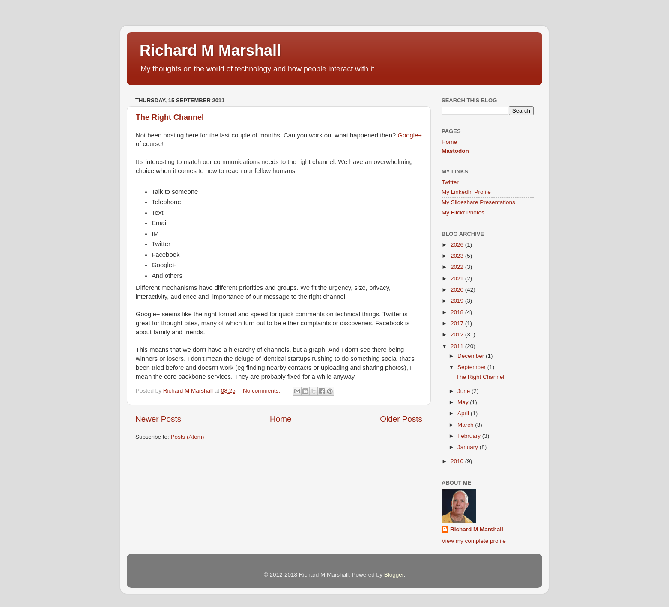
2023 (458, 256)
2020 (458, 289)
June (464, 391)
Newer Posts (158, 418)
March (466, 425)
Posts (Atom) (187, 437)
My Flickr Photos (463, 212)
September (472, 367)
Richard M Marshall (210, 50)
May (463, 402)
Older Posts (401, 418)
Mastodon (455, 151)
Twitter (450, 182)
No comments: (262, 390)
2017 (458, 323)
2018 (458, 312)
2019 (458, 301)
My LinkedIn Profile (466, 192)
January (468, 447)
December (471, 356)
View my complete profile (474, 541)
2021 (458, 278)
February (469, 436)
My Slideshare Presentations (478, 202)
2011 (458, 346)
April (464, 413)
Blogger (394, 574)
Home (280, 418)
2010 (458, 461)
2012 (458, 334)
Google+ (409, 135)
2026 (458, 244)
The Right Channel (170, 117)
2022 (458, 267)
